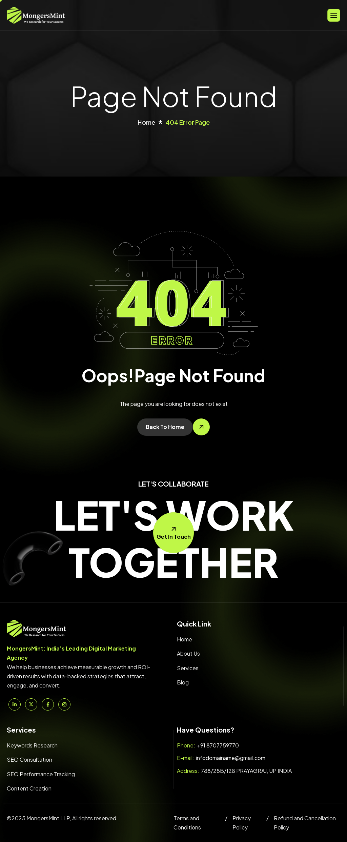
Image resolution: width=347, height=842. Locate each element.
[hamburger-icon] (333, 15)
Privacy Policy (241, 823)
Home (184, 639)
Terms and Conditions (187, 823)
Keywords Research (32, 745)
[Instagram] (64, 704)
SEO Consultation (29, 759)
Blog (183, 682)
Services (188, 668)
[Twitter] (31, 704)
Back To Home (165, 426)
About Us (188, 653)
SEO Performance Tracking (41, 774)
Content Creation (29, 788)
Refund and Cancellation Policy (305, 823)
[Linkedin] (14, 704)
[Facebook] (48, 704)
